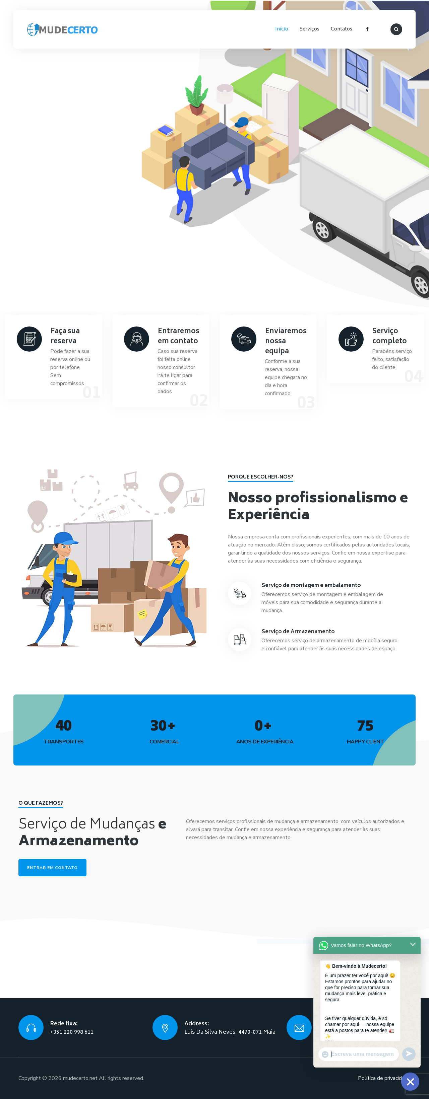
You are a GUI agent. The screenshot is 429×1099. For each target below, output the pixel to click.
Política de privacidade (384, 1078)
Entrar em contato (52, 867)
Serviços (309, 29)
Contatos (341, 29)
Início (281, 29)
